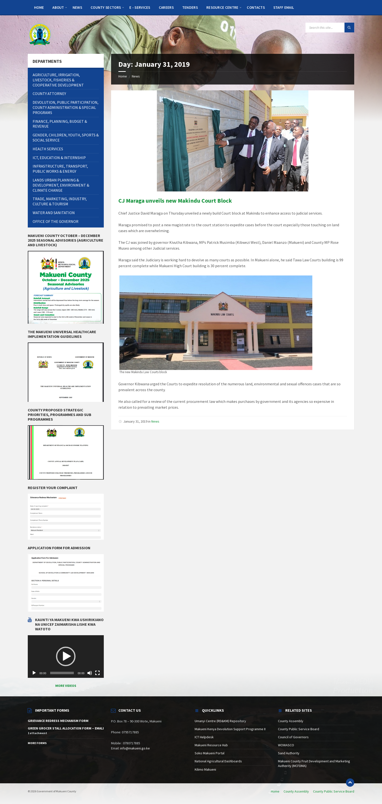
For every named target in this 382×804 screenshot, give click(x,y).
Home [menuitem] (275, 791)
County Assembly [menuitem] (296, 791)
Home (122, 76)
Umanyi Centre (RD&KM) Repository (220, 721)
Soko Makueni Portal (209, 753)
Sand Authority (288, 753)
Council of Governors (293, 737)
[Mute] (89, 673)
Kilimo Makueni (205, 769)
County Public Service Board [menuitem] (333, 791)
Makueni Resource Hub (211, 745)
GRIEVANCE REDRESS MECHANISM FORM (58, 721)
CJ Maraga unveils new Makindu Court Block (175, 200)
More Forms (37, 743)
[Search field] (330, 27)
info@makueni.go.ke (135, 748)
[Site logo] (40, 34)
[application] (66, 656)
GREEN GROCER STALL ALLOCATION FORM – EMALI (66, 728)
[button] (66, 656)
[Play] (34, 673)
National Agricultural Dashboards (218, 761)
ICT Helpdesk (204, 737)
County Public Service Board (298, 729)
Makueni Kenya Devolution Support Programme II (230, 729)
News (136, 76)
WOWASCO (286, 745)
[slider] (62, 673)
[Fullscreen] (97, 673)
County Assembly (290, 721)
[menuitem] (39, 7)
